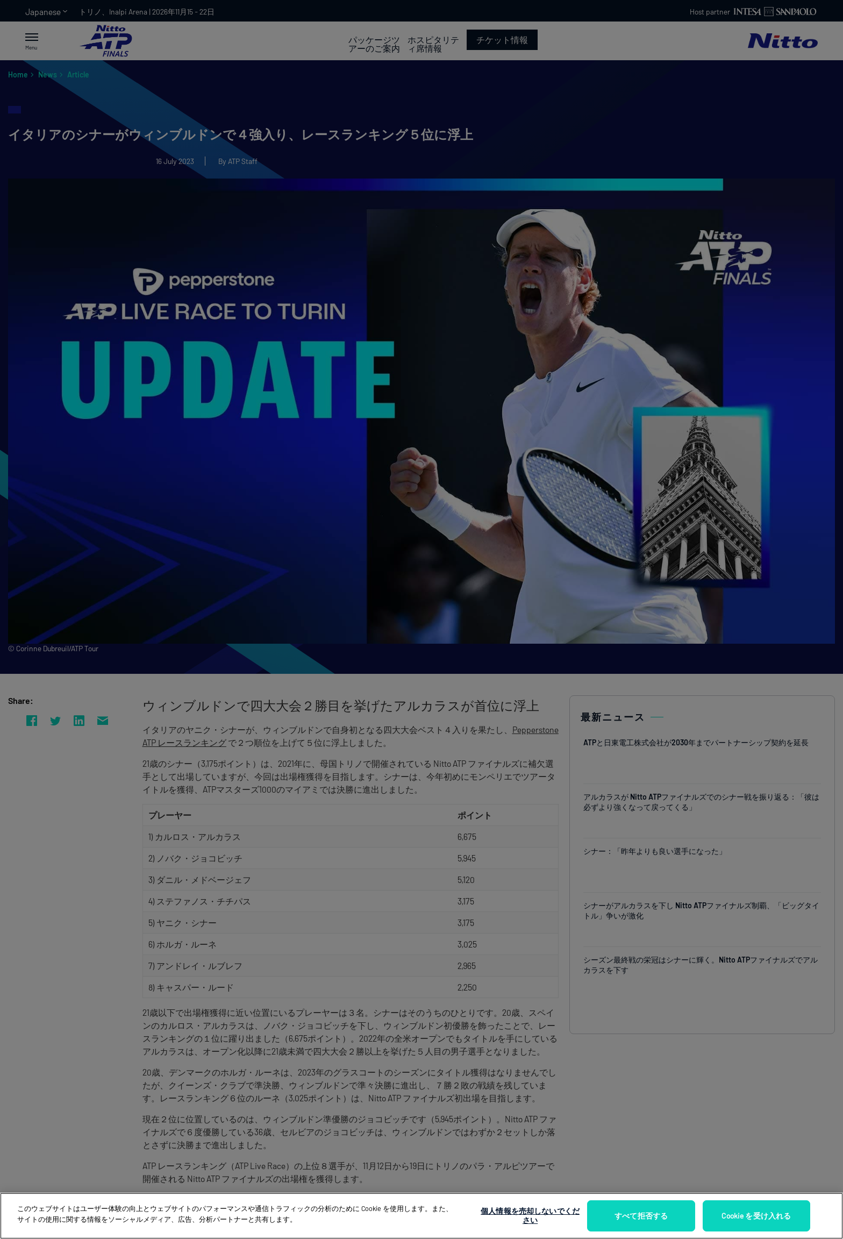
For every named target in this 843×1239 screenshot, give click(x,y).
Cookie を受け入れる (756, 1215)
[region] (421, 1216)
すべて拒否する (641, 1215)
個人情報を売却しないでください (530, 1215)
